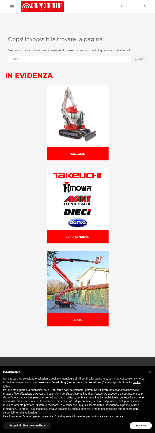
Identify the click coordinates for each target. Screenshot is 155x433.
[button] (150, 372)
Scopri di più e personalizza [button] (27, 425)
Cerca (139, 58)
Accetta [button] (141, 425)
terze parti (63, 389)
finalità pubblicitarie (106, 397)
